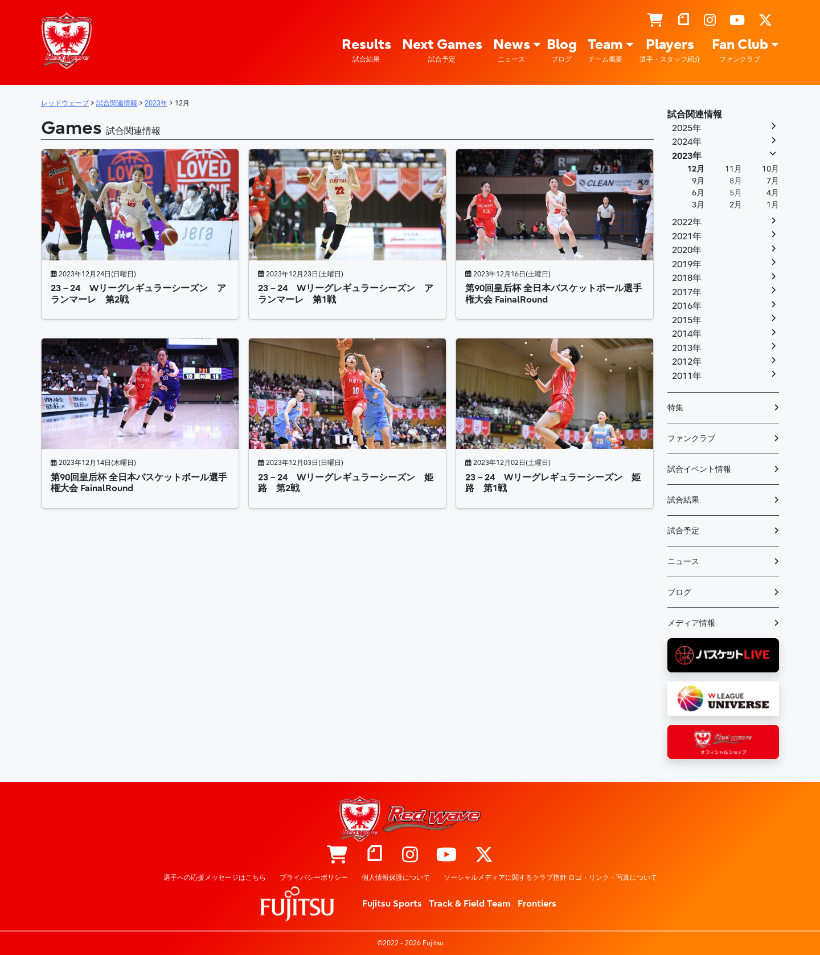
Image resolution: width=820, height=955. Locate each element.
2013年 (687, 348)
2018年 (687, 278)
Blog (562, 50)
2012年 (687, 362)
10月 (770, 169)
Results (366, 50)
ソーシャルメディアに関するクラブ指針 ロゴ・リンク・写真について (550, 877)
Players (670, 50)
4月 (772, 193)
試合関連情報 (694, 114)
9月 (698, 181)
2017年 (687, 292)
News (511, 50)
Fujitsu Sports (392, 904)
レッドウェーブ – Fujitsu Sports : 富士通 (66, 40)
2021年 (687, 236)
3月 (698, 205)
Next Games (442, 50)
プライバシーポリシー (314, 877)
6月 (698, 193)
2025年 (687, 128)
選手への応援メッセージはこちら (214, 877)
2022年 (687, 222)
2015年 (687, 320)
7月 (772, 181)
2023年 (687, 156)
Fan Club (740, 50)
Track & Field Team (470, 904)
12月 (695, 169)
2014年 (687, 334)
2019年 (687, 264)
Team (605, 50)
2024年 (687, 142)
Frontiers (537, 904)
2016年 (687, 306)
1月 (772, 205)
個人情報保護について (396, 877)
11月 (733, 169)
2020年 (687, 250)
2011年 (687, 376)
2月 (735, 205)
